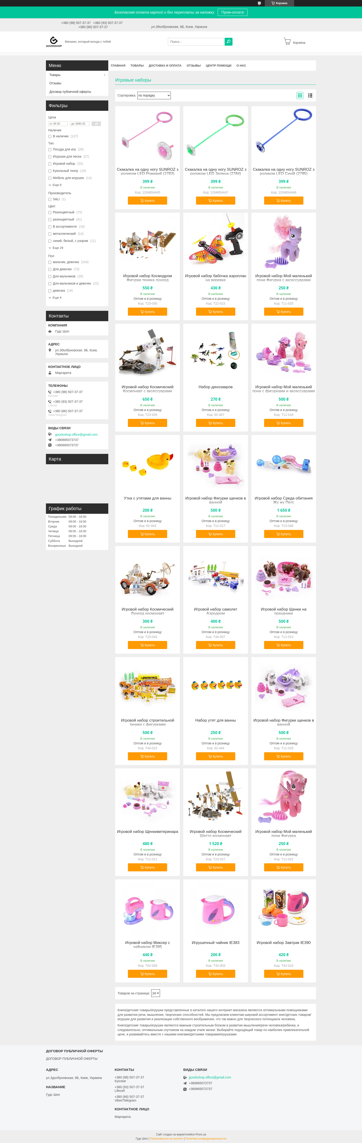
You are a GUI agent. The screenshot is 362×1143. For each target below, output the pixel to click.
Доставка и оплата (165, 65)
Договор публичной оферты (70, 92)
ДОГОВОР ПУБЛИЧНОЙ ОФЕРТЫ (71, 1059)
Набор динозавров (215, 387)
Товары (137, 65)
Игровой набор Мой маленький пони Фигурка (283, 834)
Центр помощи (218, 65)
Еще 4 (57, 297)
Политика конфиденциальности (205, 1138)
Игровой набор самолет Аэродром (215, 611)
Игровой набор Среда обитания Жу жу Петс (284, 500)
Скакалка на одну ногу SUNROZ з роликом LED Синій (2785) (283, 171)
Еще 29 (58, 248)
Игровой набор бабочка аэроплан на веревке (215, 278)
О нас (241, 65)
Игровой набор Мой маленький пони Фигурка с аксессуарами (283, 278)
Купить (150, 201)
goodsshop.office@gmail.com (76, 434)
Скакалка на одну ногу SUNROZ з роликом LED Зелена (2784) (215, 171)
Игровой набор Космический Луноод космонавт (147, 611)
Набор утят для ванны (215, 720)
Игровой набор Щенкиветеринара (147, 832)
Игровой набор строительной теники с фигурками (147, 722)
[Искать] (228, 42)
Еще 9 (57, 185)
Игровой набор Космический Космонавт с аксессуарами (147, 389)
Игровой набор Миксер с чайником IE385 (147, 945)
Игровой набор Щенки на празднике (283, 611)
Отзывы (194, 65)
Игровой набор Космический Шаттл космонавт (215, 834)
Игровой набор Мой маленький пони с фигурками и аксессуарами (284, 389)
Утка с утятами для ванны (147, 498)
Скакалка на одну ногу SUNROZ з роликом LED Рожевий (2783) (147, 171)
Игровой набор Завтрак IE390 (284, 943)
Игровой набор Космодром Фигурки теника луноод (147, 278)
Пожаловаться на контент (166, 1138)
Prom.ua (201, 1134)
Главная (118, 65)
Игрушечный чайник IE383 (216, 943)
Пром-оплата (232, 12)
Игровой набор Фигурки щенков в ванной (215, 500)
